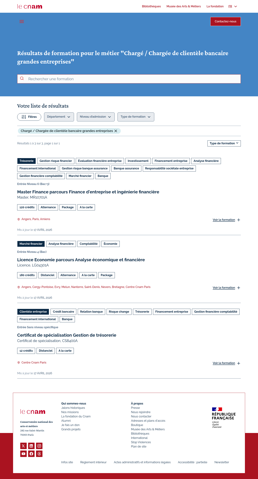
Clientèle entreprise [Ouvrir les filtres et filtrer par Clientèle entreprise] (33, 311)
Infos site (67, 462)
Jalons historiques (73, 408)
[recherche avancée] (132, 79)
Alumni (66, 420)
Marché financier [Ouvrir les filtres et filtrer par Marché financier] (80, 176)
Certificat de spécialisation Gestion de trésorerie (66, 335)
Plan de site (138, 446)
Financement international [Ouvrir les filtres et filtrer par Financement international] (38, 168)
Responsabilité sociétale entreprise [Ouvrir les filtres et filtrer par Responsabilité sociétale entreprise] (169, 168)
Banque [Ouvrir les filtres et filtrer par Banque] (103, 176)
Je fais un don (70, 425)
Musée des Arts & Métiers (148, 429)
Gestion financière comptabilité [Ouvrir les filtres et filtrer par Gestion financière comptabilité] (41, 176)
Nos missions (70, 412)
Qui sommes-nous (73, 403)
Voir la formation (224, 219)
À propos (137, 403)
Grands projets (71, 429)
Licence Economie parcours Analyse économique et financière (81, 259)
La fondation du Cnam (76, 416)
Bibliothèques (140, 433)
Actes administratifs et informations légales (142, 462)
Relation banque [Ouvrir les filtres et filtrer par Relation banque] (91, 311)
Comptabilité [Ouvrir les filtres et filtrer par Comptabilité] (89, 243)
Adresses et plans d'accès (148, 420)
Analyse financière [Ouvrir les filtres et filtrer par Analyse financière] (206, 161)
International (139, 438)
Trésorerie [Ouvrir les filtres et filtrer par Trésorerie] (27, 161)
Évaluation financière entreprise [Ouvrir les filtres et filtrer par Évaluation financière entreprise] (100, 161)
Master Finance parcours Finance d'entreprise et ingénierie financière (88, 191)
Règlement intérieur (93, 462)
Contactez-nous (225, 21)
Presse (135, 408)
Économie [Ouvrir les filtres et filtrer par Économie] (110, 243)
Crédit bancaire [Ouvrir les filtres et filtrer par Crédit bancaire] (63, 311)
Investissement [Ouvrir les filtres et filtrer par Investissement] (138, 161)
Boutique (137, 425)
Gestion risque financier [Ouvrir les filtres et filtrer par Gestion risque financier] (56, 161)
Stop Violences (141, 442)
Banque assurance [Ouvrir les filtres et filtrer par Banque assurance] (126, 168)
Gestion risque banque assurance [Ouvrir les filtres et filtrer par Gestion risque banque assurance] (85, 168)
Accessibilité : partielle (192, 462)
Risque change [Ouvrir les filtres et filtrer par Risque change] (119, 311)
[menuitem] (151, 6)
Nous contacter (141, 416)
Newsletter (221, 462)
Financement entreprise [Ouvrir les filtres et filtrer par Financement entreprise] (171, 161)
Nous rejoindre (140, 412)
